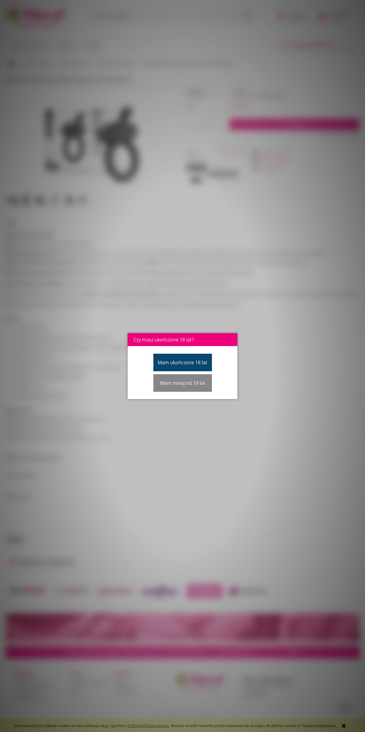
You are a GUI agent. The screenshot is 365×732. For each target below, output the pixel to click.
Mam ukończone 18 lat (182, 362)
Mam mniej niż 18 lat (182, 383)
